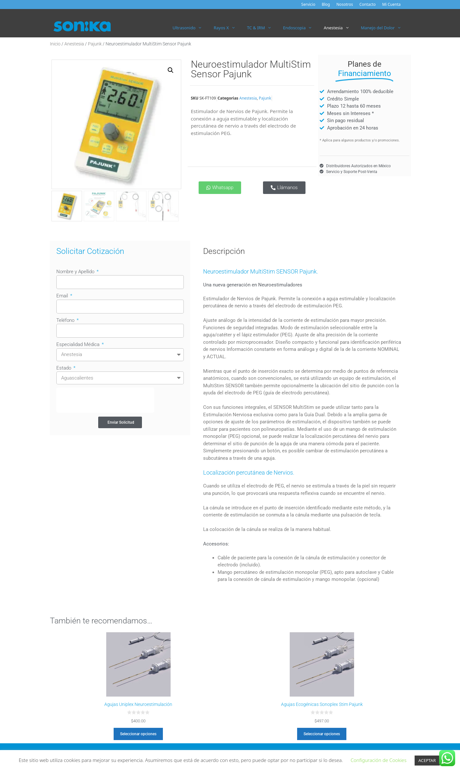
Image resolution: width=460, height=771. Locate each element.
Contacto (367, 4)
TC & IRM (262, 27)
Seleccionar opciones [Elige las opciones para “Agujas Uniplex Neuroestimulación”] (138, 734)
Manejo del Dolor (384, 27)
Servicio (308, 4)
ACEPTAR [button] (427, 760)
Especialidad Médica (78, 344)
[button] (170, 70)
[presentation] (105, 400)
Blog (326, 4)
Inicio (55, 43)
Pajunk (95, 43)
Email (62, 296)
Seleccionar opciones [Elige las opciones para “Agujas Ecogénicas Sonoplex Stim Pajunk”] (322, 734)
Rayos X (227, 27)
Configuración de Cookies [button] (379, 760)
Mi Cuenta (391, 4)
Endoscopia (300, 27)
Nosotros (344, 4)
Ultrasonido (190, 27)
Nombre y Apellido (76, 272)
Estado (64, 368)
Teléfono (66, 320)
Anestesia (339, 27)
